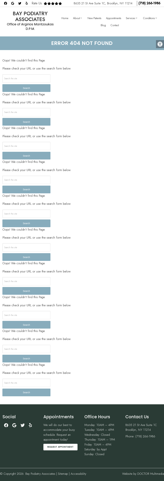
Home (65, 18)
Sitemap (63, 474)
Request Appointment (60, 447)
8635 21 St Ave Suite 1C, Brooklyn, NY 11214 (103, 3)
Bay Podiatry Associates (30, 16)
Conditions (149, 18)
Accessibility (78, 474)
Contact (115, 25)
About (76, 18)
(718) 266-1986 (149, 3)
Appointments (113, 18)
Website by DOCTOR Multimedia (143, 474)
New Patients (94, 18)
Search (26, 88)
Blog (103, 25)
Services (130, 18)
